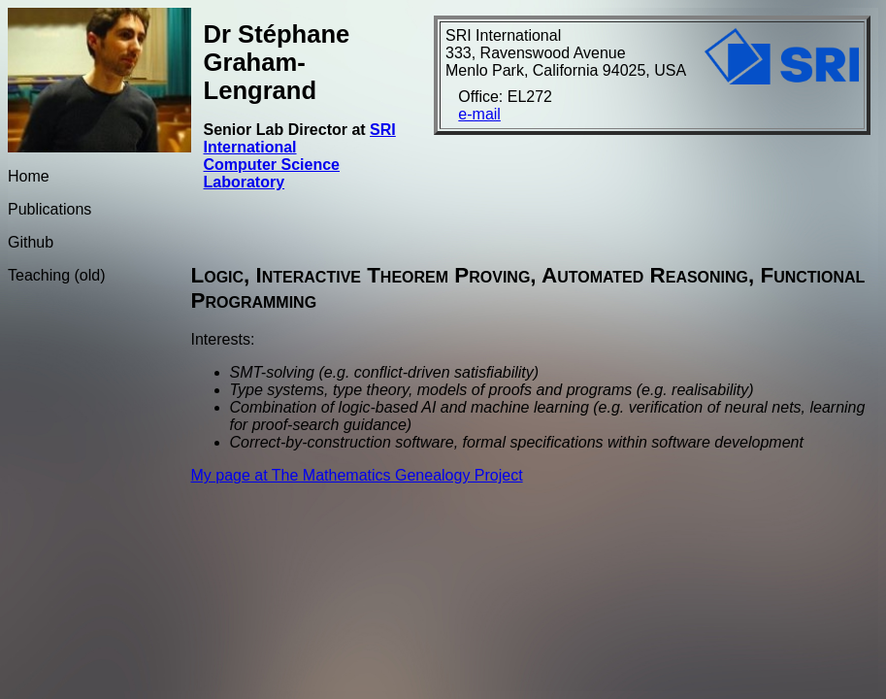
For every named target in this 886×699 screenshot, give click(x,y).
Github (30, 242)
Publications (49, 209)
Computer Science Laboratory (272, 173)
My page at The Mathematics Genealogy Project (357, 475)
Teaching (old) (57, 275)
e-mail (479, 114)
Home (28, 176)
